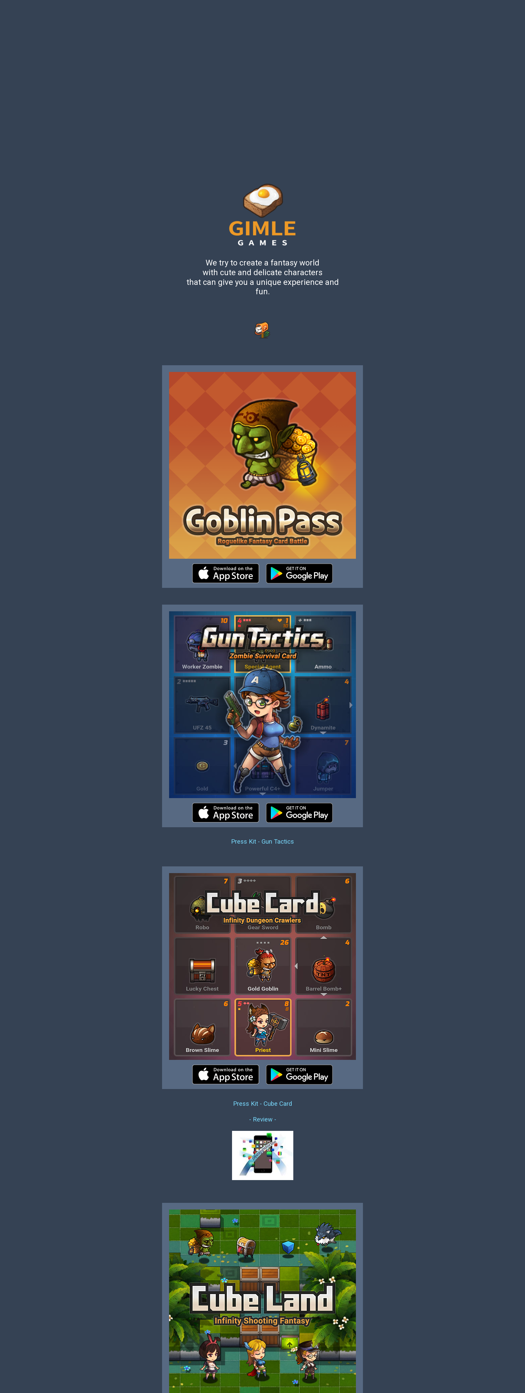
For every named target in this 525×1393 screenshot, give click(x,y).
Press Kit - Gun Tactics (262, 841)
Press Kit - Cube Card (262, 1103)
